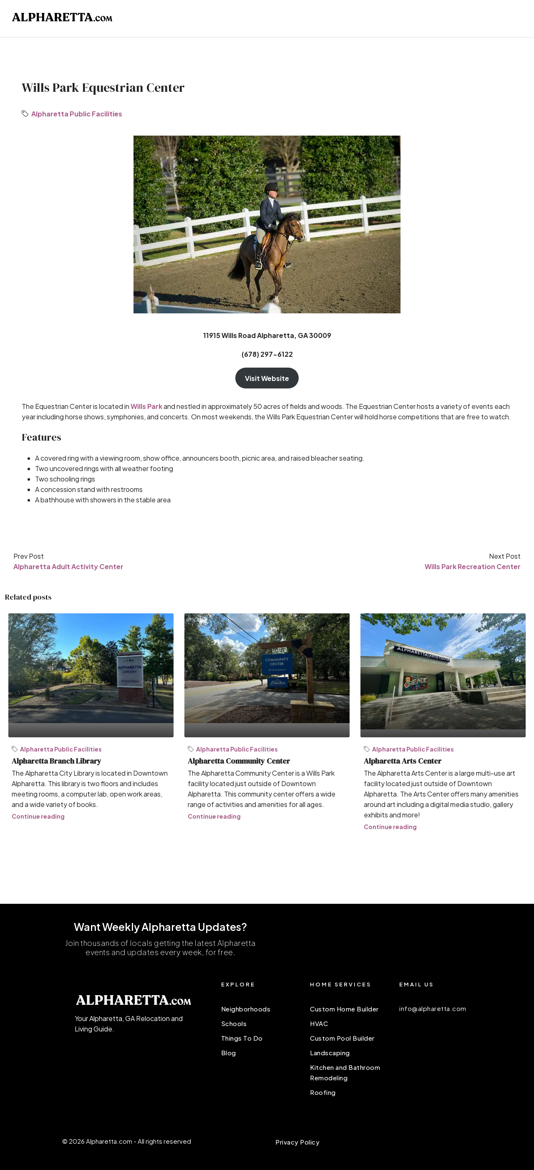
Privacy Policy (297, 1142)
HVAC (319, 1023)
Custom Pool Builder (342, 1038)
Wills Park (146, 406)
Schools (234, 1023)
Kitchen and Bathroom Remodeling (345, 1072)
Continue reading (38, 816)
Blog (228, 1053)
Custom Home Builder (344, 1009)
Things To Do (242, 1038)
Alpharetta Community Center (239, 761)
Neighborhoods (246, 1009)
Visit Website (267, 378)
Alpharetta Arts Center (402, 761)
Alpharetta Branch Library (56, 761)
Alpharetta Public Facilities (76, 113)
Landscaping (330, 1053)
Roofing (323, 1092)
